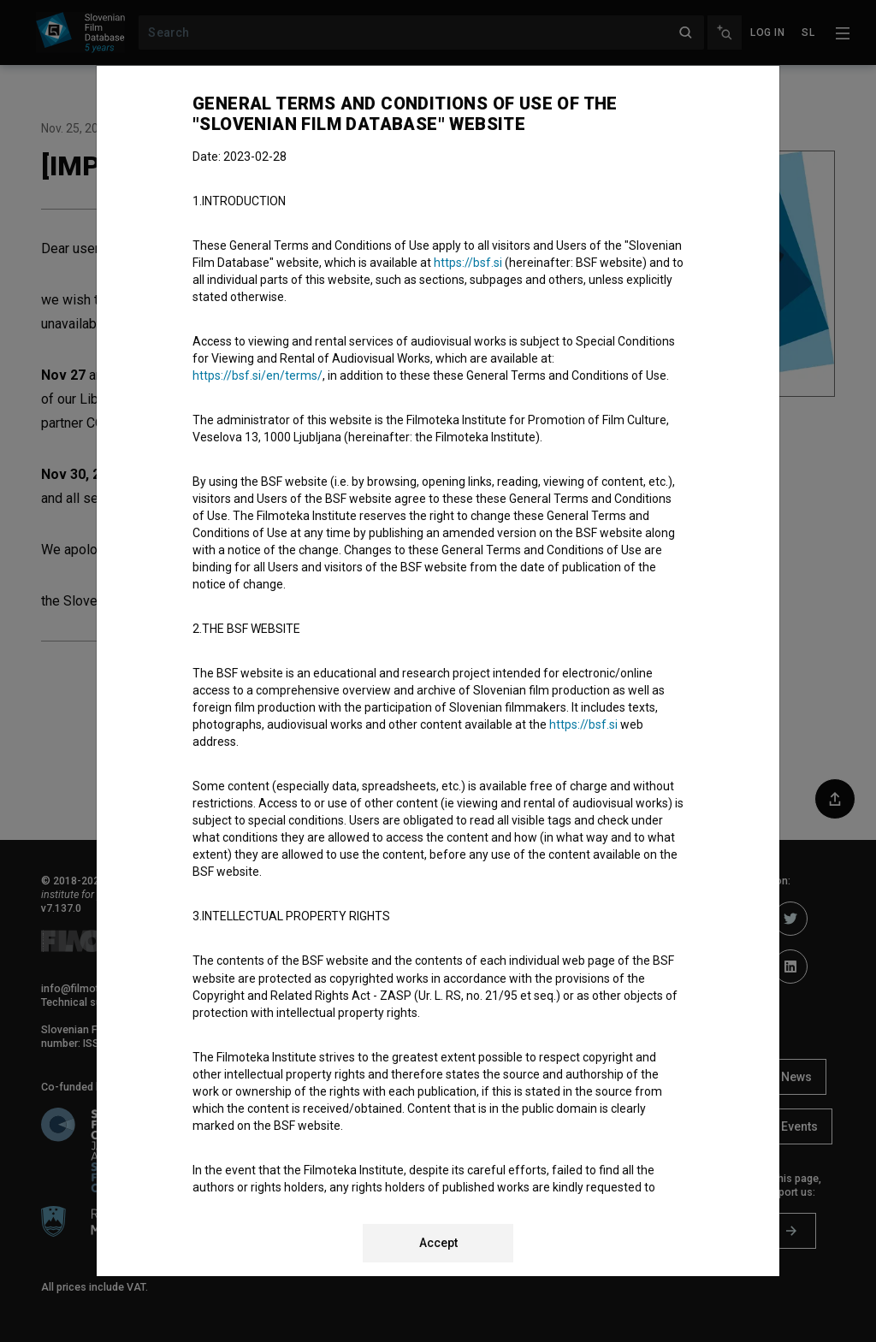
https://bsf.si (468, 262)
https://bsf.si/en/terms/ (257, 375)
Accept (438, 1243)
